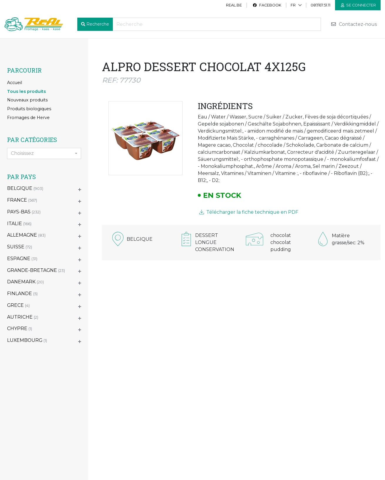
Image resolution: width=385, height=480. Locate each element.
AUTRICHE (22, 317)
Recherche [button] (97, 24)
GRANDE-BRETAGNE (36, 270)
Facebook (266, 5)
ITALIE (19, 223)
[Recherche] (217, 24)
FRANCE (22, 200)
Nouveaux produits (27, 100)
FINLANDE (22, 293)
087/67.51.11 (320, 5)
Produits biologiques (29, 108)
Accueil (14, 82)
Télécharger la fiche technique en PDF (248, 212)
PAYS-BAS (24, 212)
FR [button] (293, 5)
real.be (234, 5)
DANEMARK (25, 282)
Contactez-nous (354, 24)
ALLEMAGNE (26, 235)
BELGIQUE (25, 188)
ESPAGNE (22, 258)
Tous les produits (26, 91)
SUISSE (19, 247)
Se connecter (358, 5)
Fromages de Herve (28, 117)
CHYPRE (19, 328)
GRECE (18, 305)
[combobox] (44, 153)
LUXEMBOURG (27, 340)
